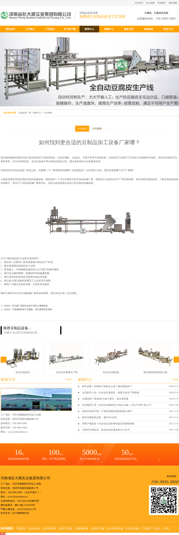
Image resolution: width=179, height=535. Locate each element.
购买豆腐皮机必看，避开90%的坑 (99, 417)
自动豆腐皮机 (23, 372)
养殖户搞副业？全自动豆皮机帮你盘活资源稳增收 (108, 423)
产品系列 (50, 29)
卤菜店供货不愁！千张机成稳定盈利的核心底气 (107, 411)
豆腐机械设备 (81, 528)
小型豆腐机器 (49, 528)
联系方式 (168, 29)
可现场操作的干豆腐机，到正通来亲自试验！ (33, 309)
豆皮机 (156, 528)
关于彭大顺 (69, 29)
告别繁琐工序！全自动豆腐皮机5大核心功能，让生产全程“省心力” (117, 405)
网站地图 (173, 3)
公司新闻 (97, 128)
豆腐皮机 (76, 158)
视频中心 (109, 29)
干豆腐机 (146, 528)
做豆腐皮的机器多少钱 (155, 372)
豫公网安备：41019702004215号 (18, 509)
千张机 (99, 170)
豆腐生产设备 (65, 528)
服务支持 (128, 29)
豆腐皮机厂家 (25, 113)
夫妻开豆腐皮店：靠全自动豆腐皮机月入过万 (106, 430)
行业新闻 (48, 113)
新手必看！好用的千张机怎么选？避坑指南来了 (107, 386)
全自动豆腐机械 (115, 528)
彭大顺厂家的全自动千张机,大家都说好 (30, 306)
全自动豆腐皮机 (111, 372)
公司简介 (30, 29)
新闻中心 (89, 29)
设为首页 (139, 3)
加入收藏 (150, 3)
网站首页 (10, 29)
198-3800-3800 (15, 492)
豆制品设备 (34, 528)
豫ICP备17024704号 (25, 505)
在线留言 (161, 3)
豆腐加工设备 (97, 528)
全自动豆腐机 (132, 528)
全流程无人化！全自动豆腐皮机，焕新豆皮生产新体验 (110, 392)
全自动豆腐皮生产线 (67, 372)
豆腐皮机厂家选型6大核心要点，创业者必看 (105, 398)
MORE (175, 379)
